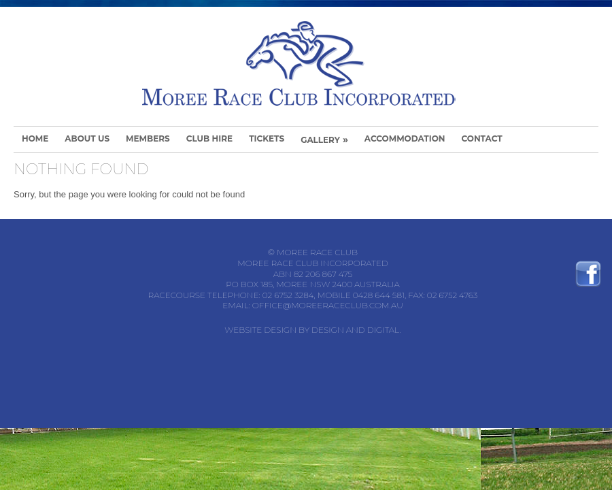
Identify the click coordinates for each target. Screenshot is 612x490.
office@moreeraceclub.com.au (327, 305)
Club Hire (209, 138)
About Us (87, 138)
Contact (481, 138)
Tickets (266, 138)
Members (148, 138)
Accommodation (404, 138)
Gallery (324, 139)
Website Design (260, 330)
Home (35, 138)
